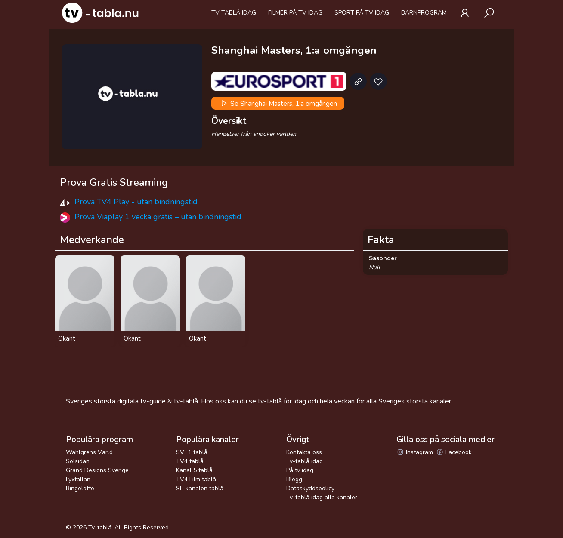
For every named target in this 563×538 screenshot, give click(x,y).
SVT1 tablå (191, 452)
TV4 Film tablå (196, 479)
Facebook (454, 452)
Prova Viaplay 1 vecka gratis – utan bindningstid (157, 217)
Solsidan (78, 461)
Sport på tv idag (361, 13)
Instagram (414, 452)
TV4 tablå (190, 461)
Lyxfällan (78, 479)
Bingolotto (80, 488)
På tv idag (299, 470)
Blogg (294, 479)
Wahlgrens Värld (89, 452)
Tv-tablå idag (233, 13)
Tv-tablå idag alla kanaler (321, 497)
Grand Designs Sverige (97, 470)
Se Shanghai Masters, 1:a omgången (278, 103)
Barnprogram (424, 13)
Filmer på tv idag (295, 13)
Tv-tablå (99, 527)
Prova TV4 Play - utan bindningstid (136, 202)
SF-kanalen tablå (199, 488)
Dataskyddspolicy (310, 488)
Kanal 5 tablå (194, 470)
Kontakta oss (304, 452)
